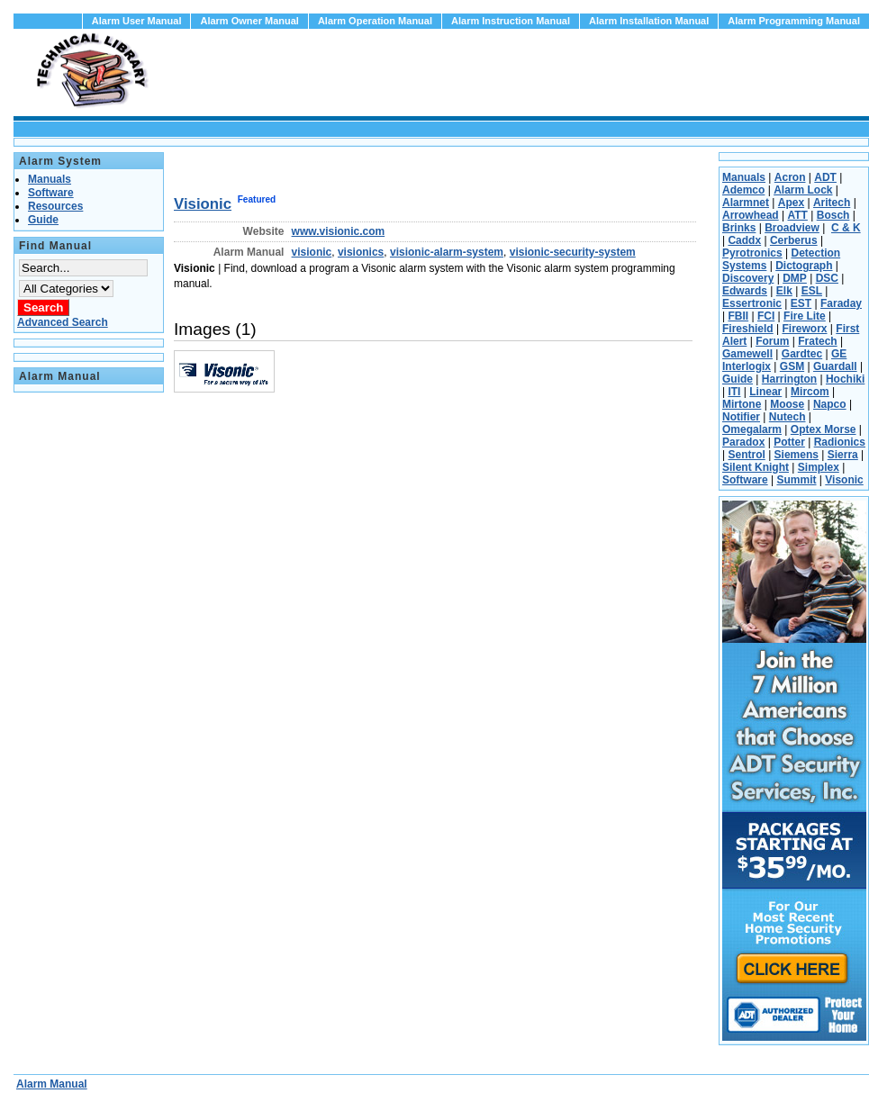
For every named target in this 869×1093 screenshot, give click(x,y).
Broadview (792, 227)
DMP (795, 278)
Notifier (741, 417)
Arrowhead (750, 215)
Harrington (789, 379)
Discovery (748, 278)
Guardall (835, 366)
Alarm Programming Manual (794, 20)
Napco (829, 404)
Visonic (844, 480)
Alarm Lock (803, 190)
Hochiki (845, 379)
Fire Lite (804, 316)
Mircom (810, 391)
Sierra (843, 454)
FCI (765, 316)
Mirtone (741, 404)
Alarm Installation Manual (649, 20)
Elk (784, 291)
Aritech (831, 202)
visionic (312, 252)
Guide (737, 379)
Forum (772, 341)
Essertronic (752, 303)
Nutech (787, 417)
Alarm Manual (51, 1084)
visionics (361, 252)
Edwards (744, 291)
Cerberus (794, 240)
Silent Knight (755, 467)
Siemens (796, 454)
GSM (792, 366)
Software (745, 480)
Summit (796, 480)
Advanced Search (62, 322)
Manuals (743, 177)
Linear (765, 391)
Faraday (841, 303)
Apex (791, 202)
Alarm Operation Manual (375, 20)
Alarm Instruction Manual (510, 20)
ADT (825, 177)
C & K (846, 227)
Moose (787, 404)
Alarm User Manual (137, 20)
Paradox (743, 442)
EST (801, 303)
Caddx (744, 240)
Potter (789, 442)
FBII (738, 316)
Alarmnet (745, 202)
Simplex (818, 467)
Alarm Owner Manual (249, 20)
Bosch (833, 215)
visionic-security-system (573, 252)
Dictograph (803, 265)
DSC (827, 278)
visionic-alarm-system (446, 252)
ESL (811, 291)
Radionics (839, 442)
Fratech (817, 341)
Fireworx (804, 328)
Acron (790, 177)
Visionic (202, 203)
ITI (734, 391)
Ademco (743, 190)
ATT (797, 215)
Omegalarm (752, 429)
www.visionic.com (338, 231)
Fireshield (748, 328)
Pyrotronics (752, 253)
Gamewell (747, 354)
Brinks (739, 227)
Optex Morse (823, 429)
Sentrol (746, 454)
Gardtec (802, 354)
